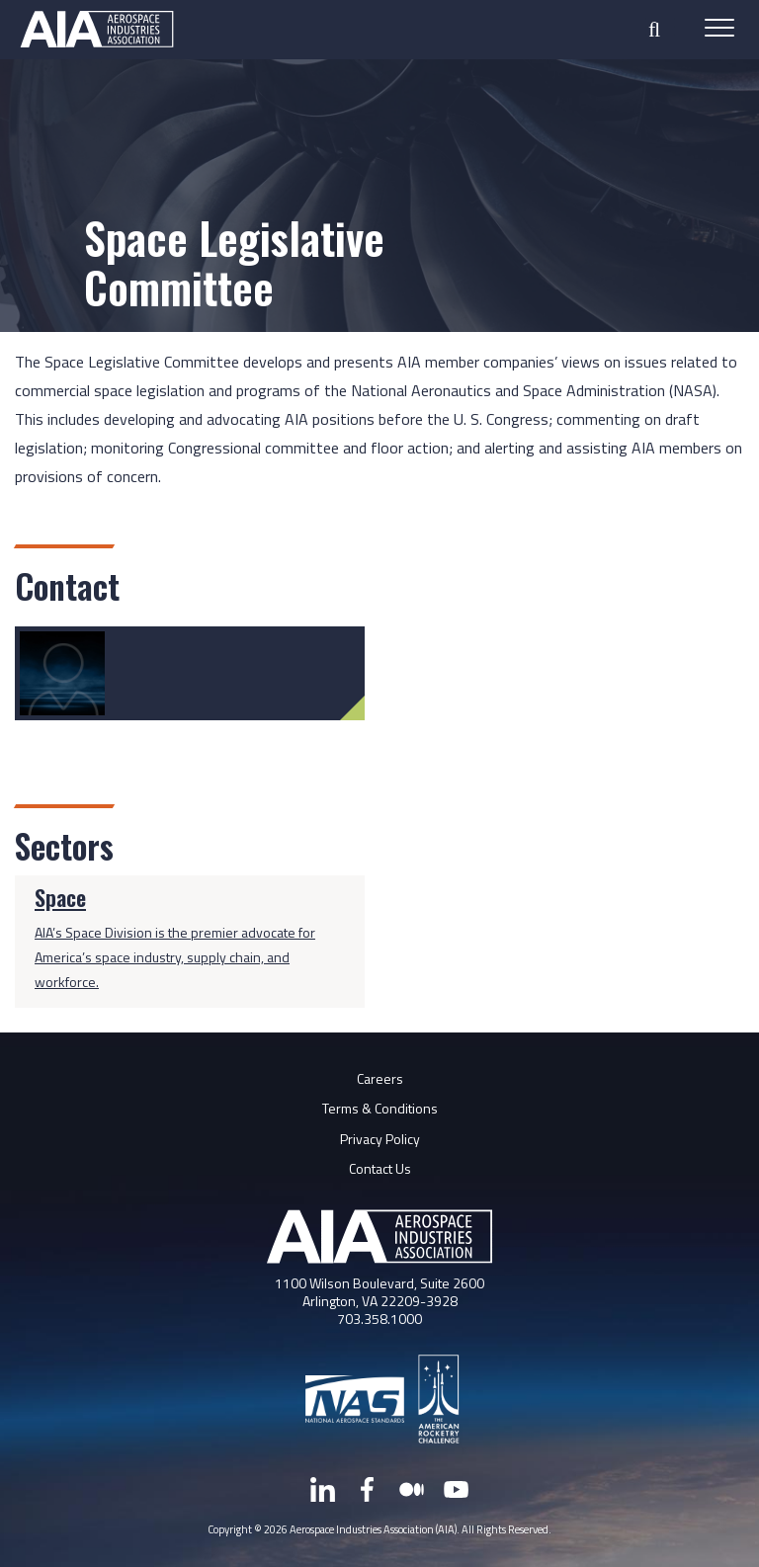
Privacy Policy (380, 1138)
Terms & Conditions (380, 1108)
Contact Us (380, 1168)
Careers (380, 1078)
